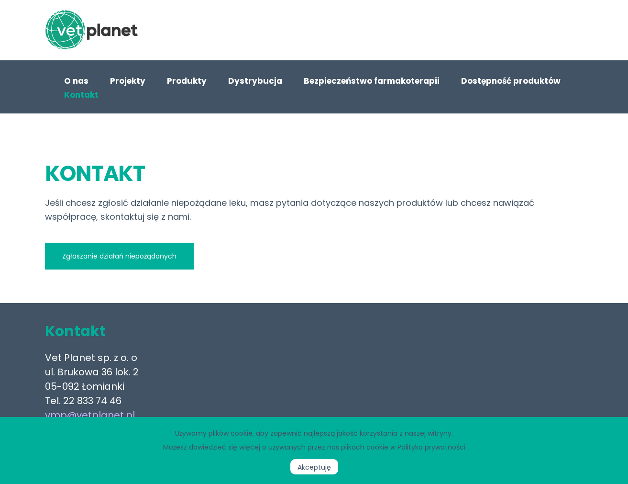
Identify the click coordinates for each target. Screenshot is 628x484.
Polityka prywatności (431, 447)
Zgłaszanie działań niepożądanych (119, 256)
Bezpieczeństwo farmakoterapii (372, 81)
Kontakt (81, 95)
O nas (76, 81)
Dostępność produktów (511, 81)
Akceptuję (314, 467)
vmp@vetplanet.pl (90, 415)
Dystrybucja (255, 81)
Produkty (187, 81)
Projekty (127, 81)
